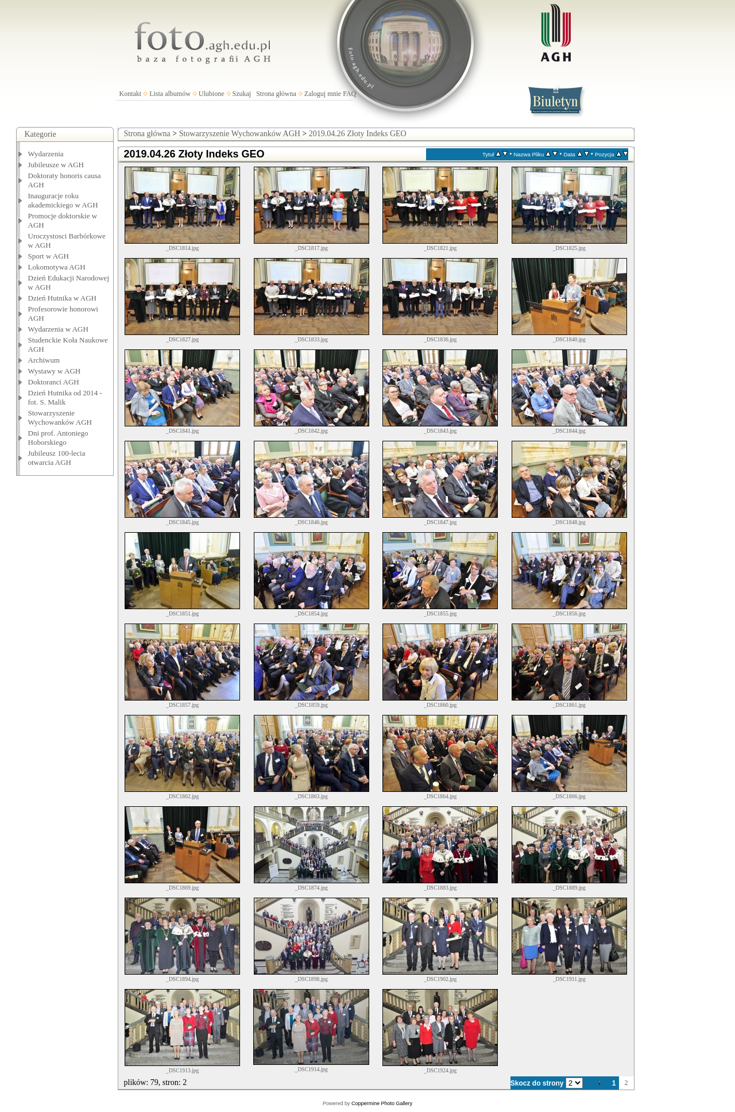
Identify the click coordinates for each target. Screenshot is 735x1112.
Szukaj (242, 94)
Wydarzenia (46, 153)
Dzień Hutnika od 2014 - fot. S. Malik (65, 397)
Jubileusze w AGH (56, 164)
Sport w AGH (48, 256)
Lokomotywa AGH (57, 267)
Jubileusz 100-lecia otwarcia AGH (57, 458)
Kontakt (130, 94)
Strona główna (276, 94)
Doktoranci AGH (53, 382)
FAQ (349, 94)
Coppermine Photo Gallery (381, 1103)
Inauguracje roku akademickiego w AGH (63, 200)
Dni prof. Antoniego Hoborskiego (58, 438)
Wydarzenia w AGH (58, 329)
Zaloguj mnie (322, 94)
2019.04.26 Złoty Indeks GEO (358, 133)
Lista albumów (170, 94)
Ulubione (212, 94)
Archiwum (44, 360)
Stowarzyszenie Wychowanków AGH (60, 417)
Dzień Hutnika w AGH (62, 298)
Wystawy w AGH (54, 371)
